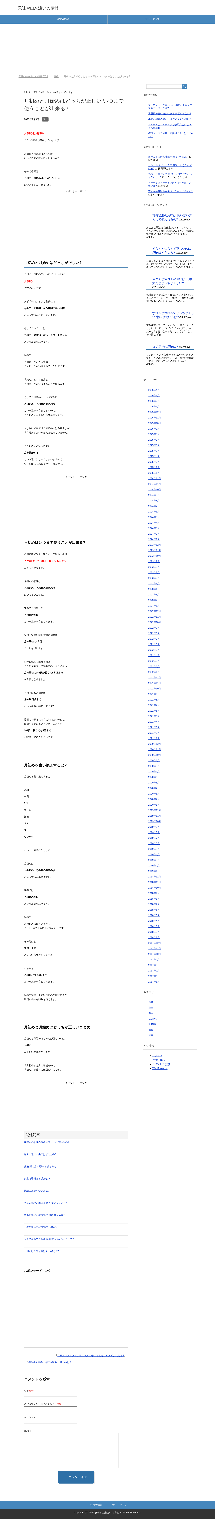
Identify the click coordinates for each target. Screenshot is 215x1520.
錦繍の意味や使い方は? (36, 1191)
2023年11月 (154, 551)
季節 (45, 120)
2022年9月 (154, 629)
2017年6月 (154, 977)
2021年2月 (154, 734)
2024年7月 (154, 507)
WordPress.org (160, 1069)
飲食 (151, 1030)
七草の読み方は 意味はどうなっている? (45, 1204)
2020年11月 (154, 750)
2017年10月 (154, 955)
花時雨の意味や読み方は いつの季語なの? (46, 1143)
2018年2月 (154, 933)
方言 (151, 1036)
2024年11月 (154, 485)
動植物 (152, 1025)
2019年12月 (154, 811)
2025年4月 (154, 457)
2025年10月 (154, 424)
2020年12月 (154, 745)
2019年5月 (154, 850)
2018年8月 (154, 900)
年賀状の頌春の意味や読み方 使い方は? (49, 1363)
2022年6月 (154, 645)
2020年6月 (154, 778)
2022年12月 (154, 612)
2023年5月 (154, 584)
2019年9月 (154, 828)
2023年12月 (154, 546)
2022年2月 (154, 667)
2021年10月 (154, 689)
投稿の (158, 1061)
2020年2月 (154, 800)
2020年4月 (154, 789)
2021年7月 (154, 706)
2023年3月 (154, 595)
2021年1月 (154, 739)
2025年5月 (154, 452)
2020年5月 (154, 783)
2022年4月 (154, 656)
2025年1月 (154, 474)
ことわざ (153, 1019)
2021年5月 (154, 717)
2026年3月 (154, 396)
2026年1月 (154, 407)
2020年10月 (154, 756)
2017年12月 (154, 944)
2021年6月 (154, 712)
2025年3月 (154, 463)
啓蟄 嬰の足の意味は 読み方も (40, 1167)
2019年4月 (154, 855)
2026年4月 (154, 391)
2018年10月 (154, 888)
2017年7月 (154, 971)
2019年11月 (154, 817)
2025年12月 (154, 413)
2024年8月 (154, 501)
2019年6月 (154, 844)
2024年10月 (154, 490)
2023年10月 (154, 557)
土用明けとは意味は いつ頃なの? (41, 1252)
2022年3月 (154, 662)
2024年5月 (154, 518)
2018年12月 (154, 877)
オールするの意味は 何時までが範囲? (168, 157)
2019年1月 (154, 872)
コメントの (161, 1065)
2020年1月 (154, 806)
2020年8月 (154, 767)
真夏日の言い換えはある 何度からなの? (169, 114)
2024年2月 (154, 535)
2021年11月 (154, 684)
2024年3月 (154, 529)
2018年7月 (154, 905)
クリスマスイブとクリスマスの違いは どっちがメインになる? (90, 1356)
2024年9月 (154, 496)
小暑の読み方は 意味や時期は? (40, 1228)
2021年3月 (154, 728)
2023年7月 (154, 573)
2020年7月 (154, 772)
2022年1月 (154, 673)
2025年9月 (154, 429)
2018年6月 (154, 911)
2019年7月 (154, 839)
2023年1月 (154, 606)
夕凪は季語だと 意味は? (37, 1179)
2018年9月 (154, 894)
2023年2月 (154, 601)
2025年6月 (154, 446)
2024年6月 (154, 512)
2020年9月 (154, 761)
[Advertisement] (107, 50)
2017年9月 (154, 960)
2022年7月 (154, 640)
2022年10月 (154, 623)
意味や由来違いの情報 (45, 8)
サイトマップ (152, 20)
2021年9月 (154, 695)
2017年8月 (154, 966)
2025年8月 (154, 435)
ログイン (157, 1056)
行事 (151, 1008)
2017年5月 (154, 982)
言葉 (151, 1003)
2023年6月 (154, 579)
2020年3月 (154, 794)
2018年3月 (154, 927)
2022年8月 (154, 634)
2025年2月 (154, 468)
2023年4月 (154, 590)
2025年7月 (154, 441)
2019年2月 (154, 866)
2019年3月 (154, 861)
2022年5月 (154, 651)
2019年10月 (154, 822)
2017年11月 (154, 949)
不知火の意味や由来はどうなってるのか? (170, 192)
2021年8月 (154, 700)
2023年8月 (154, 568)
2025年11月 (154, 418)
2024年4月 (154, 524)
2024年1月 (154, 540)
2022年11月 (154, 618)
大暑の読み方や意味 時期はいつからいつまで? (49, 1240)
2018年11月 (154, 883)
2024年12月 (154, 479)
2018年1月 (154, 938)
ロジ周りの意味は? (165, 347)
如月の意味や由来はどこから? (40, 1155)
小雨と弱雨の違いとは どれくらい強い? (169, 120)
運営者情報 (63, 20)
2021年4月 (154, 723)
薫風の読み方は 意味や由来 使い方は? (44, 1216)
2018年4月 (154, 922)
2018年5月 (154, 916)
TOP (33, 77)
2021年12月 (154, 678)
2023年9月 (154, 562)
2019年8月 (154, 833)
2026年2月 (154, 402)
